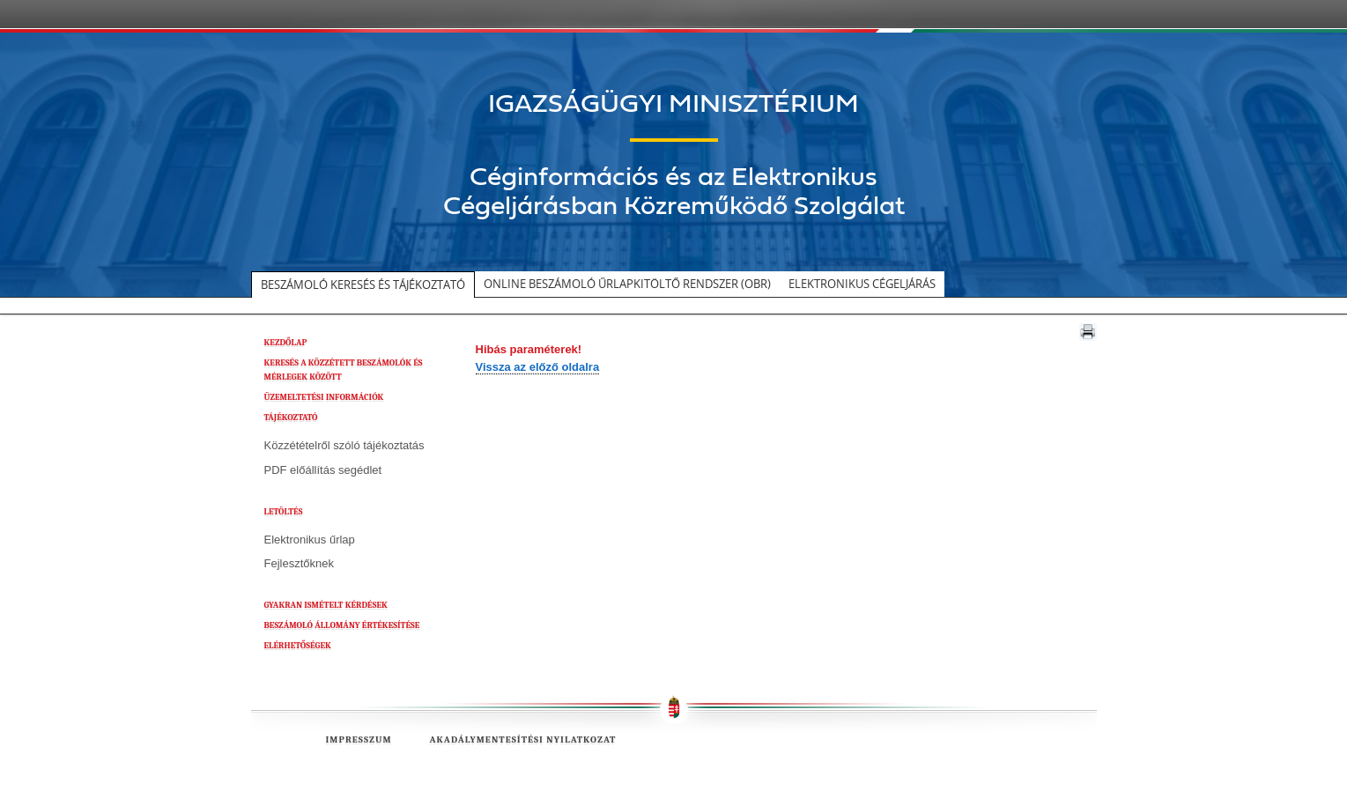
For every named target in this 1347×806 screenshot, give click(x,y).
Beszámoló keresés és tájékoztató (363, 284)
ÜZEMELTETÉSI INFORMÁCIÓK (324, 397)
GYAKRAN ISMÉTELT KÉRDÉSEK (326, 605)
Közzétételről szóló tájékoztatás (344, 445)
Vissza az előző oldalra (538, 366)
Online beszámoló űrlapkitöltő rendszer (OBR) (627, 284)
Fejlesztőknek (299, 563)
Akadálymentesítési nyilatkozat (522, 739)
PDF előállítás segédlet (323, 470)
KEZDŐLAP (285, 342)
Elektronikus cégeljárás (862, 284)
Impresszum (359, 739)
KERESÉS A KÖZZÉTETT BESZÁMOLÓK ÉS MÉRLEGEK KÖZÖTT (343, 370)
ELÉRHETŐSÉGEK (297, 645)
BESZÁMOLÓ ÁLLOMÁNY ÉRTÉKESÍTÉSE (342, 625)
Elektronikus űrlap (309, 539)
